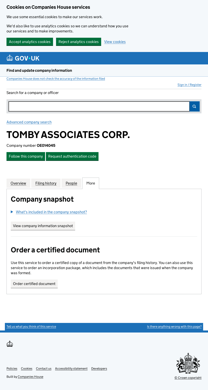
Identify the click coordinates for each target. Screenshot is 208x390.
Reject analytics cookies (78, 41)
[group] (104, 212)
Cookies (26, 368)
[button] (49, 211)
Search (195, 106)
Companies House (30, 377)
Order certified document (34, 283)
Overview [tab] (18, 183)
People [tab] (71, 183)
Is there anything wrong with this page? (174, 326)
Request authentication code (72, 156)
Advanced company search (29, 122)
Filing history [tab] (45, 183)
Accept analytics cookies (30, 41)
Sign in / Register (190, 85)
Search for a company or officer (32, 92)
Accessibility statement (71, 368)
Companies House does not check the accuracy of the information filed (55, 79)
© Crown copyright (188, 378)
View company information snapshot (44, 225)
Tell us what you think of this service (31, 326)
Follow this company (26, 156)
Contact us (43, 368)
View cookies (115, 42)
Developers (99, 368)
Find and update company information (39, 70)
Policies (11, 368)
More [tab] (90, 183)
